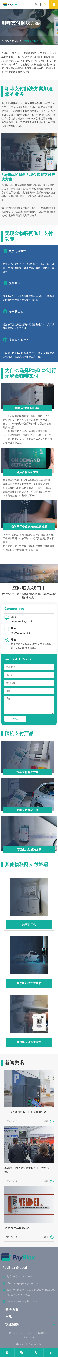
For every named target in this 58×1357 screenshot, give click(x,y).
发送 (15, 718)
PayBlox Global (14, 1268)
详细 (49, 1121)
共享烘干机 (29, 924)
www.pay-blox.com (26, 1301)
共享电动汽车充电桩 (29, 983)
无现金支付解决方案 (29, 849)
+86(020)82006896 (20, 632)
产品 (8, 1317)
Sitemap (19, 1343)
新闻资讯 (14, 1062)
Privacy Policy (35, 1343)
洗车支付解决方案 (27, 772)
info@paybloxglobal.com (24, 621)
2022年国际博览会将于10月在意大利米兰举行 (28, 1169)
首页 (7, 40)
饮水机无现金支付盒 (29, 1042)
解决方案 (17, 40)
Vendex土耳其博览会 (16, 1227)
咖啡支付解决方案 (33, 40)
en (36, 4)
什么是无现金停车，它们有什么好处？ (26, 1112)
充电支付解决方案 (27, 809)
